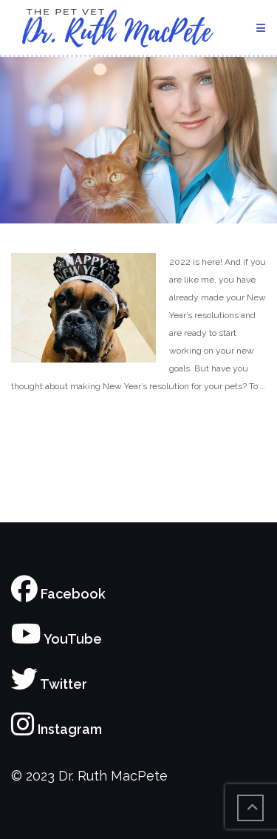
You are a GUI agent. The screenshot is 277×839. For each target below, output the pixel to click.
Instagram (56, 729)
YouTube (56, 639)
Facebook (58, 594)
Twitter (49, 684)
